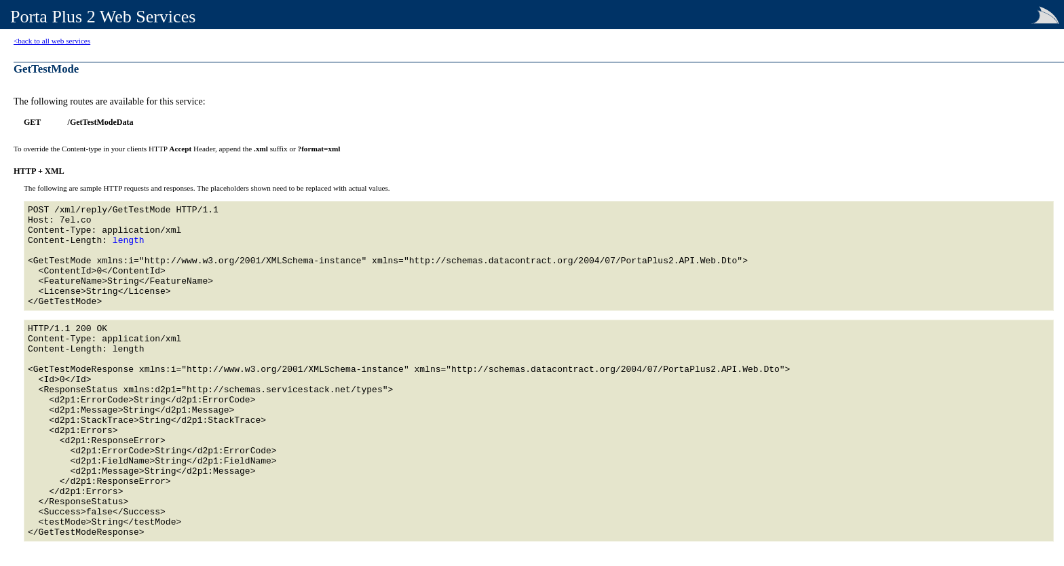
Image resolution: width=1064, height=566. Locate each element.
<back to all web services (52, 41)
